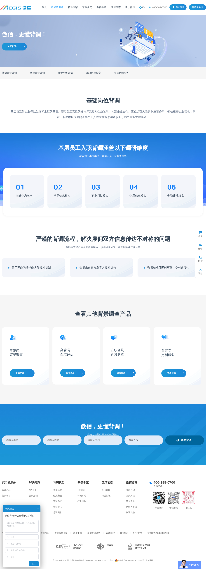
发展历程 (130, 495)
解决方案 (73, 7)
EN (143, 7)
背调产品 (6, 490)
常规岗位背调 (37, 73)
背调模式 (57, 490)
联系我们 (130, 512)
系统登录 (180, 7)
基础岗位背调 (9, 73)
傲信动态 (116, 7)
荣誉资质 (130, 501)
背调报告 (57, 507)
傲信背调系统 (93, 533)
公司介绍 (130, 490)
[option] (25, 356)
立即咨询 (12, 46)
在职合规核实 (93, 73)
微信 (200, 248)
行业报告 (81, 501)
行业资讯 (106, 495)
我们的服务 (57, 7)
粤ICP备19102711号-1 (103, 560)
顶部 (200, 273)
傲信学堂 (101, 7)
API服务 (33, 490)
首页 (44, 7)
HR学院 (81, 490)
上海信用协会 (42, 533)
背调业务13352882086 (158, 533)
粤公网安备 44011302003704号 (129, 560)
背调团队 (57, 512)
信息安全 (57, 495)
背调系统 (57, 501)
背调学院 (81, 495)
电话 (200, 261)
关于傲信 (130, 7)
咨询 (200, 236)
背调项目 (6, 495)
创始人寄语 (131, 507)
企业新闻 (106, 490)
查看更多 (20, 373)
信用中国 (77, 533)
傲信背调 (131, 482)
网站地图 (149, 560)
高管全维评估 (65, 73)
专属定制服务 (121, 73)
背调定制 (33, 495)
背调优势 (87, 7)
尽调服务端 (197, 7)
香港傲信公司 (61, 533)
